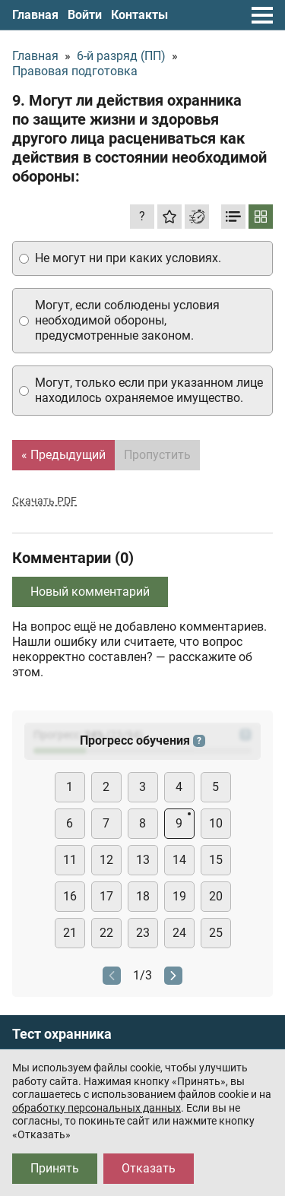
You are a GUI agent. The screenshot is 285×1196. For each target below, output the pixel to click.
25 (216, 932)
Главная (35, 15)
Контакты (139, 15)
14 (179, 860)
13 (143, 860)
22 (106, 932)
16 (70, 896)
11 (70, 860)
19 (179, 896)
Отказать (149, 1168)
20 (216, 896)
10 (216, 823)
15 (216, 860)
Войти (85, 15)
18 (143, 896)
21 (70, 932)
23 (143, 932)
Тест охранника (62, 1034)
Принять (54, 1168)
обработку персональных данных (96, 1108)
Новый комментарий (90, 591)
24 (179, 932)
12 (106, 860)
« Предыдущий (63, 455)
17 (106, 896)
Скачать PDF (44, 501)
